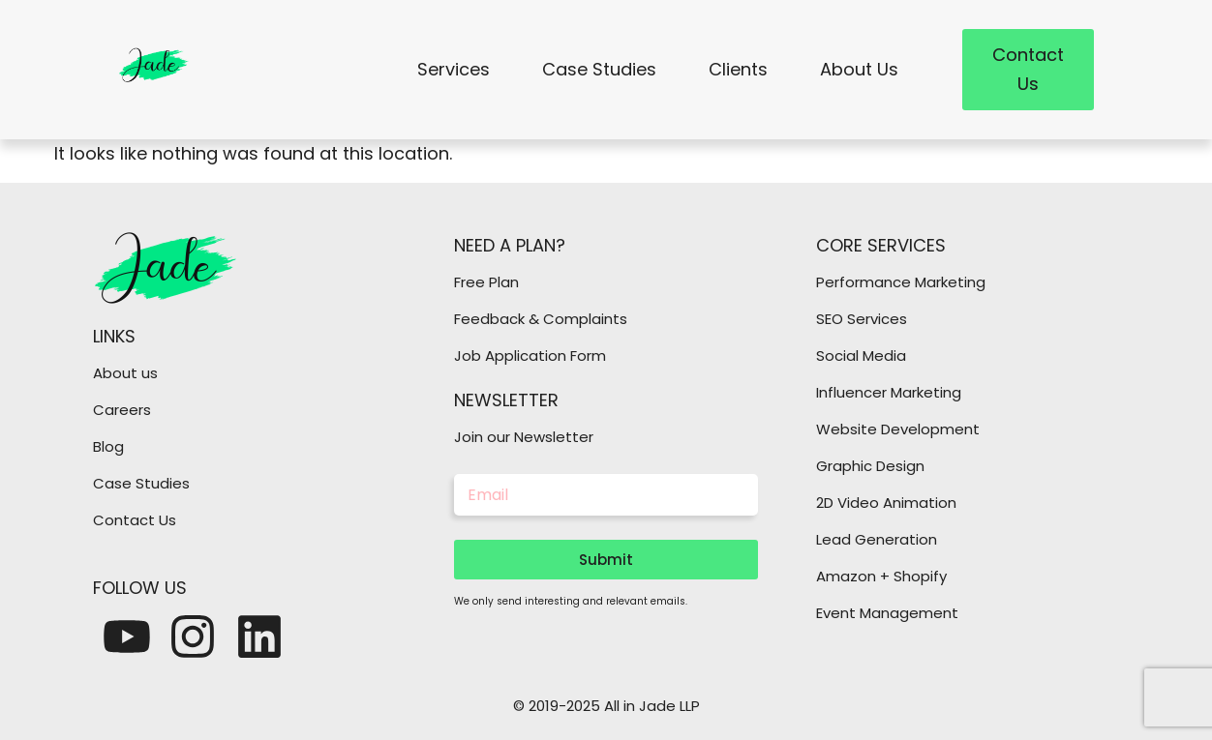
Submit (606, 559)
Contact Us (134, 520)
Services (453, 69)
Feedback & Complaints (540, 319)
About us (125, 373)
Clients (738, 69)
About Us (859, 69)
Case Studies (599, 69)
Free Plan (486, 282)
